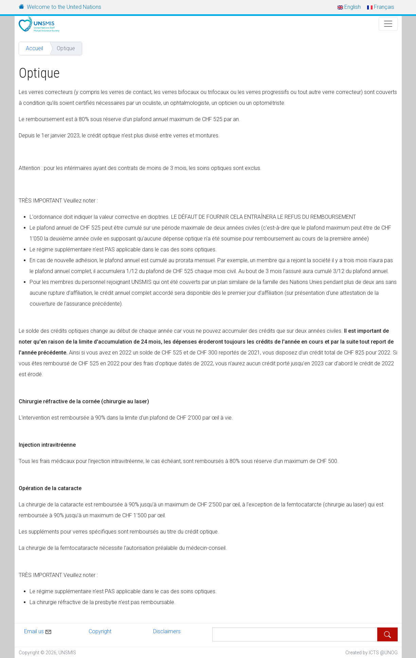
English (349, 7)
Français (380, 7)
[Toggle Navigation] (388, 24)
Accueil (34, 48)
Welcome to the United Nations (64, 7)
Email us (38, 630)
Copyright (100, 631)
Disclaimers (167, 631)
